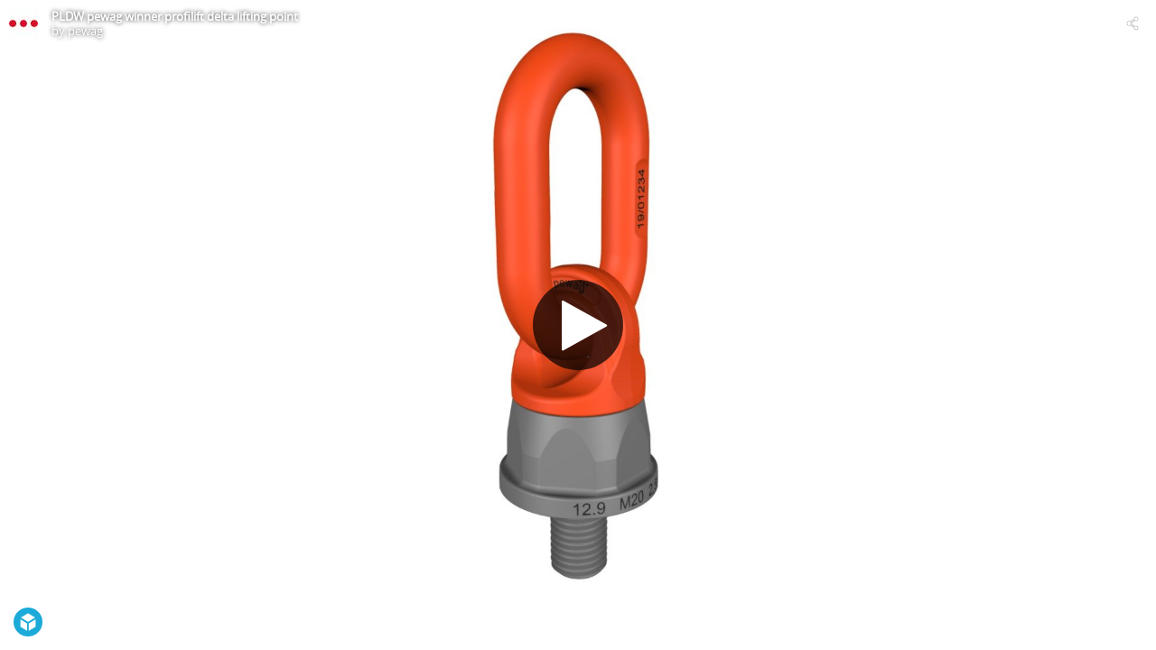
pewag (85, 31)
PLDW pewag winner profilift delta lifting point (174, 16)
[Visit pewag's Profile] (23, 23)
